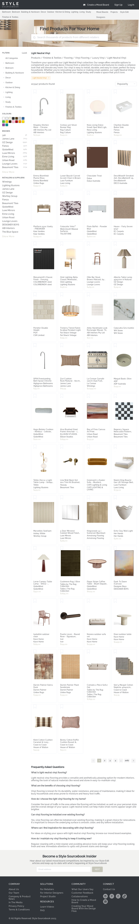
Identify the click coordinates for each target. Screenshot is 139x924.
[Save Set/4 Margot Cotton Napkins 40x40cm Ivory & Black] (115, 651)
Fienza (14, 146)
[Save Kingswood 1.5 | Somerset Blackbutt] (88, 497)
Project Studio (48, 896)
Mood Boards (102, 12)
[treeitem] (14, 58)
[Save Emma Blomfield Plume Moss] (35, 142)
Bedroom (16, 12)
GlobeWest (14, 149)
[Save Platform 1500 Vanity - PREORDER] (35, 193)
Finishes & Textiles (10, 17)
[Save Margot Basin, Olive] (115, 345)
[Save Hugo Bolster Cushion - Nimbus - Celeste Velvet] (35, 396)
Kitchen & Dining (62, 12)
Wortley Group (9, 196)
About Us (14, 889)
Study (88, 12)
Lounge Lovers (14, 164)
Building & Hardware (30, 12)
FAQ (42, 910)
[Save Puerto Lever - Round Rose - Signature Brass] (61, 601)
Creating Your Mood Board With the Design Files (84, 908)
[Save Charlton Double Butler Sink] (115, 91)
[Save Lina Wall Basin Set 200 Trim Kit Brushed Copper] (61, 447)
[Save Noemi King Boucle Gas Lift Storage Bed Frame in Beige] (115, 447)
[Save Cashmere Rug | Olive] (61, 548)
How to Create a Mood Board (84, 901)
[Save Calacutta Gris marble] (115, 294)
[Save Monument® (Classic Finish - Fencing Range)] (35, 244)
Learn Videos (47, 906)
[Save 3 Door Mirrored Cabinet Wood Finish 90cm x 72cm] (61, 497)
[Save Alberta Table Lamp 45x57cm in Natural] (115, 244)
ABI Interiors (8, 228)
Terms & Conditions (19, 909)
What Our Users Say (82, 889)
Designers (100, 17)
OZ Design (14, 142)
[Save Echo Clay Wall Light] (115, 497)
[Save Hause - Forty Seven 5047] (115, 193)
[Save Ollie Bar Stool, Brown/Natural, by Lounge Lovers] (88, 244)
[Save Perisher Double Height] (35, 294)
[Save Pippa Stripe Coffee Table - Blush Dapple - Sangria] (88, 548)
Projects (114, 12)
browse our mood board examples (113, 833)
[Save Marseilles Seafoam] (35, 497)
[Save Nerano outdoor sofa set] (88, 601)
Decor (43, 12)
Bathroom (6, 12)
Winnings (7, 182)
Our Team (14, 893)
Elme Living (14, 156)
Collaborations (80, 896)
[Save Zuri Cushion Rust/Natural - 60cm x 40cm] (61, 345)
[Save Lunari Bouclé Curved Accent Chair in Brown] (61, 142)
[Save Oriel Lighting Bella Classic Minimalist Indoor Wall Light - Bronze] (61, 244)
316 (14, 135)
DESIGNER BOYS (10, 224)
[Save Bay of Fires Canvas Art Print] (88, 396)
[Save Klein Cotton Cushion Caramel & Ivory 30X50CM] (35, 706)
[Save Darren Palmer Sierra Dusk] (35, 651)
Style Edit (124, 12)
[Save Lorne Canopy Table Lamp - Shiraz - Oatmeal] (35, 548)
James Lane (14, 139)
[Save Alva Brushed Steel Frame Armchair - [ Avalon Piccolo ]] (61, 396)
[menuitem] (131, 4)
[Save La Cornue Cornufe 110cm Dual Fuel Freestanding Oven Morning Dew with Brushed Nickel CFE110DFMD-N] (88, 345)
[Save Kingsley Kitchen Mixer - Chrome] (35, 91)
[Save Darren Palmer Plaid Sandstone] (61, 651)
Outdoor (50, 12)
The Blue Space (10, 232)
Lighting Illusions (11, 185)
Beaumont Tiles (14, 167)
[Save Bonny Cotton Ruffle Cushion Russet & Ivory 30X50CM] (61, 706)
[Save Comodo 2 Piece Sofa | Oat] (88, 651)
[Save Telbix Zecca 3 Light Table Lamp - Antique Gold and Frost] (35, 447)
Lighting (74, 12)
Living (82, 12)
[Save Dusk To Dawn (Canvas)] (115, 548)
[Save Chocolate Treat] (88, 142)
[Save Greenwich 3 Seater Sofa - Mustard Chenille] (88, 447)
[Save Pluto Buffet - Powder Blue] (88, 193)
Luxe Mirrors (14, 153)
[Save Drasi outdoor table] (115, 601)
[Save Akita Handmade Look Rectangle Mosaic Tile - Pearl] (88, 294)
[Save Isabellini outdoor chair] (35, 601)
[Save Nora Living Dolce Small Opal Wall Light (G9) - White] (88, 91)
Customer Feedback (82, 893)
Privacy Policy (16, 906)
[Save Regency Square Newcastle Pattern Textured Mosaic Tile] (115, 396)
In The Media (15, 902)
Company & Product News (20, 897)
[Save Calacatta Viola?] (61, 193)
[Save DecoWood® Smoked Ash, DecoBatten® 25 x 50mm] (115, 142)
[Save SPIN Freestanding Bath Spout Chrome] (35, 345)
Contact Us (109, 889)
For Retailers (47, 889)
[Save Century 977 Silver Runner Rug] (61, 91)
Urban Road (14, 160)
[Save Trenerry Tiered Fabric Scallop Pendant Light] (61, 294)
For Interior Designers (51, 893)
